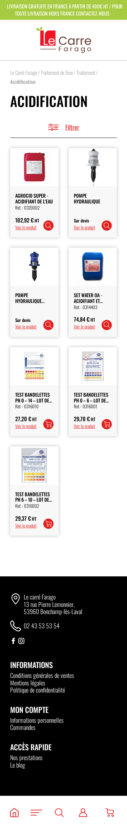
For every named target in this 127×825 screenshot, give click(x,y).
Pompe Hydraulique (87, 198)
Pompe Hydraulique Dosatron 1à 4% (31, 300)
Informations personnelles (37, 720)
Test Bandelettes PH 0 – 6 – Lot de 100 (91, 400)
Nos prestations (26, 757)
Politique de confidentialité (37, 689)
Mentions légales (27, 682)
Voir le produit (26, 227)
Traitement (86, 72)
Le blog (17, 764)
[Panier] (109, 812)
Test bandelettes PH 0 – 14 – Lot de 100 (32, 400)
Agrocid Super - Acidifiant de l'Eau (34, 198)
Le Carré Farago (23, 72)
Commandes (23, 727)
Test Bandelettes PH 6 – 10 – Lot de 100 (32, 499)
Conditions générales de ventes (42, 675)
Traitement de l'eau (57, 72)
